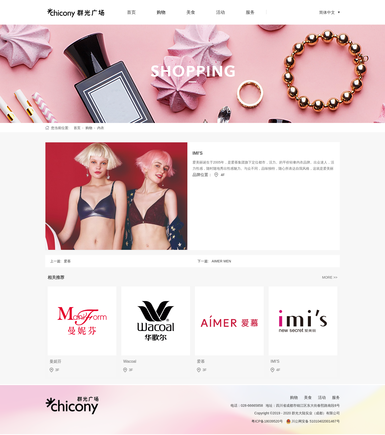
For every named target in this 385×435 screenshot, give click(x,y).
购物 (161, 12)
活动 (220, 12)
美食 (190, 12)
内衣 (100, 128)
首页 (131, 12)
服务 (250, 12)
